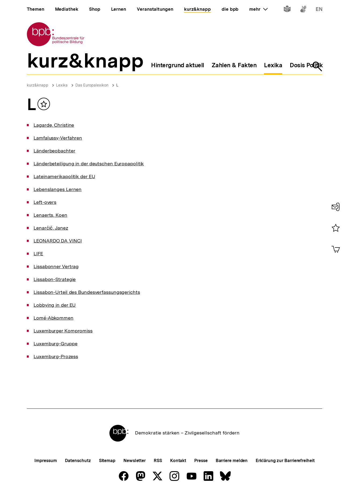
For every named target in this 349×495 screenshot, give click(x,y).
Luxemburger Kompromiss (63, 330)
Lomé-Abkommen (54, 318)
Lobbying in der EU (55, 305)
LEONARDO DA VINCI (58, 240)
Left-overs (45, 202)
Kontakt (178, 460)
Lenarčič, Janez (51, 228)
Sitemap (107, 460)
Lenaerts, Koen (50, 215)
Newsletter (134, 460)
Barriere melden (232, 460)
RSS (158, 460)
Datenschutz (78, 460)
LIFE (38, 253)
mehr (258, 9)
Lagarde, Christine (54, 125)
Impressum (45, 460)
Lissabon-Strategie (55, 279)
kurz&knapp (37, 85)
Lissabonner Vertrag (56, 266)
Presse (200, 460)
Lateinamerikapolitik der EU (64, 176)
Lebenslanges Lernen (58, 189)
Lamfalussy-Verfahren (58, 138)
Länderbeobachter (54, 150)
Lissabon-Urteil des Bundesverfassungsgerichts (87, 292)
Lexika (62, 85)
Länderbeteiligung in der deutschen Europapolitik (89, 163)
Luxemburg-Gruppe (55, 343)
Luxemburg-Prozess (56, 356)
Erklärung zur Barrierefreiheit (285, 460)
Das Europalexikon (91, 85)
